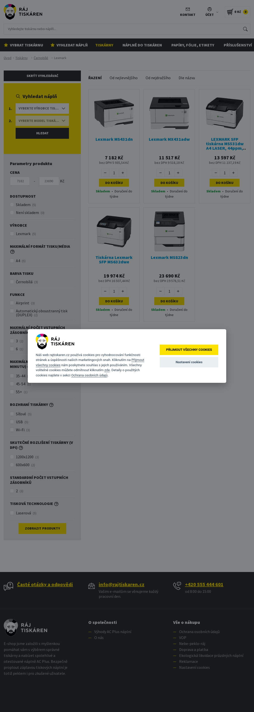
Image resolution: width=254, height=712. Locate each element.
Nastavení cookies (189, 362)
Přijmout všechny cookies (189, 350)
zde (107, 370)
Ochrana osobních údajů (89, 375)
